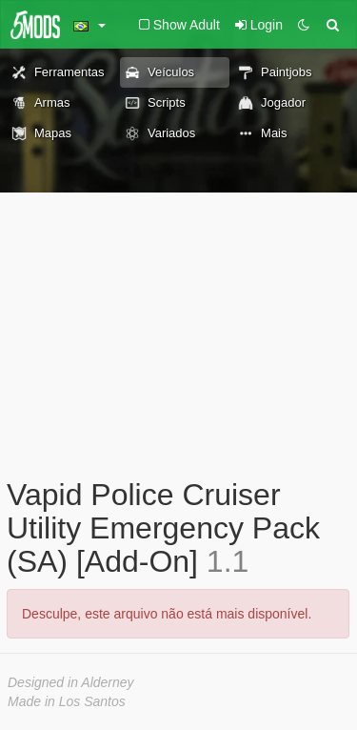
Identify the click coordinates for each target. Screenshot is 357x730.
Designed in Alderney (71, 682)
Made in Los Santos (67, 701)
